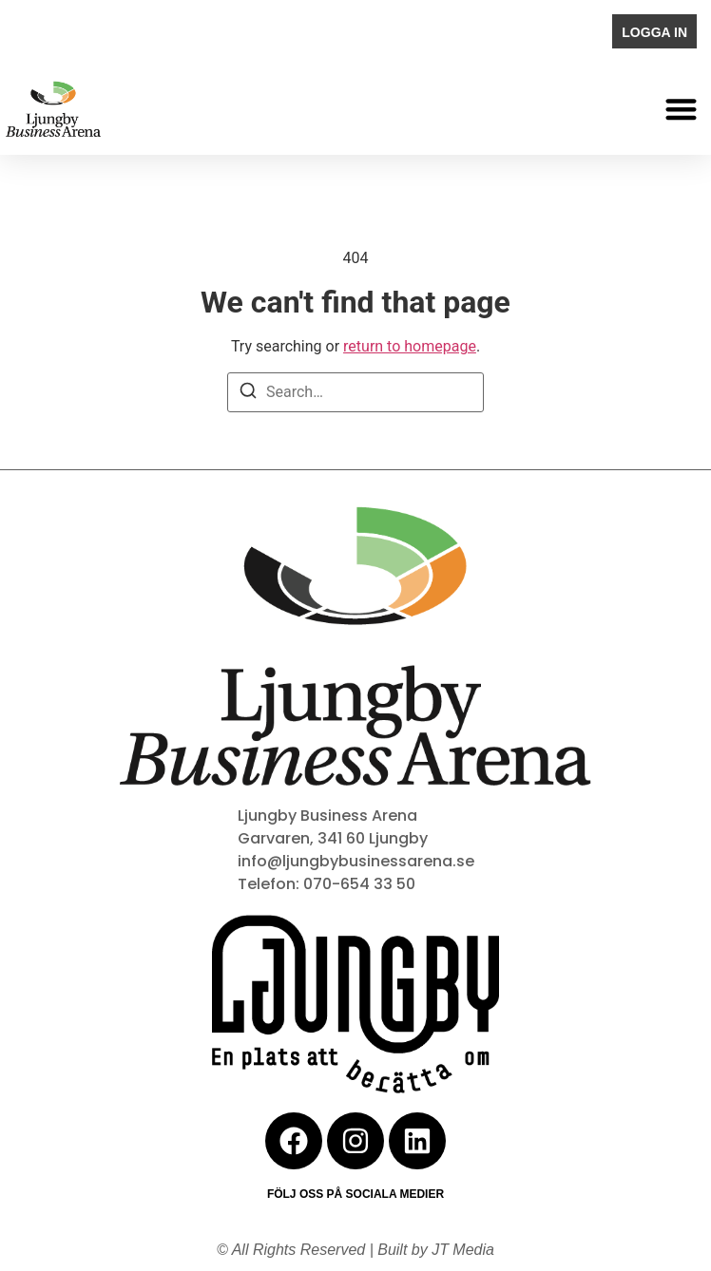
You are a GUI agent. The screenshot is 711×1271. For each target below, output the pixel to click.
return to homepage (409, 346)
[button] (682, 109)
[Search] (248, 393)
